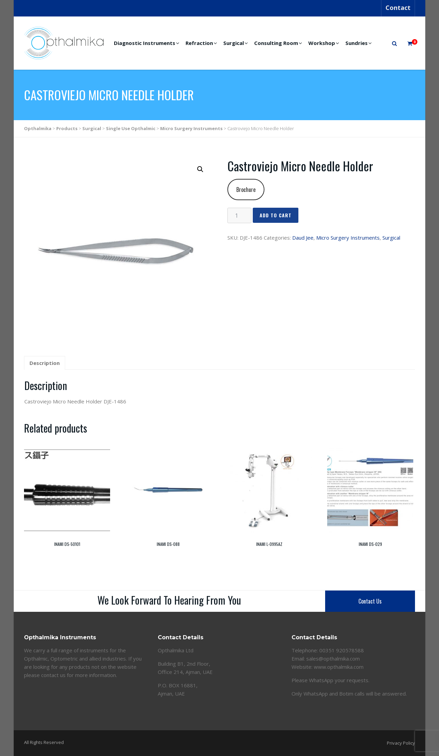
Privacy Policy (401, 743)
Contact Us (370, 601)
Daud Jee (302, 237)
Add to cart (276, 215)
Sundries (356, 42)
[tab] (44, 363)
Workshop (321, 42)
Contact (398, 7)
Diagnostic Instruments (144, 42)
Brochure (246, 189)
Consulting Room (276, 42)
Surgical (233, 42)
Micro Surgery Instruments (348, 237)
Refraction (199, 42)
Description (44, 362)
